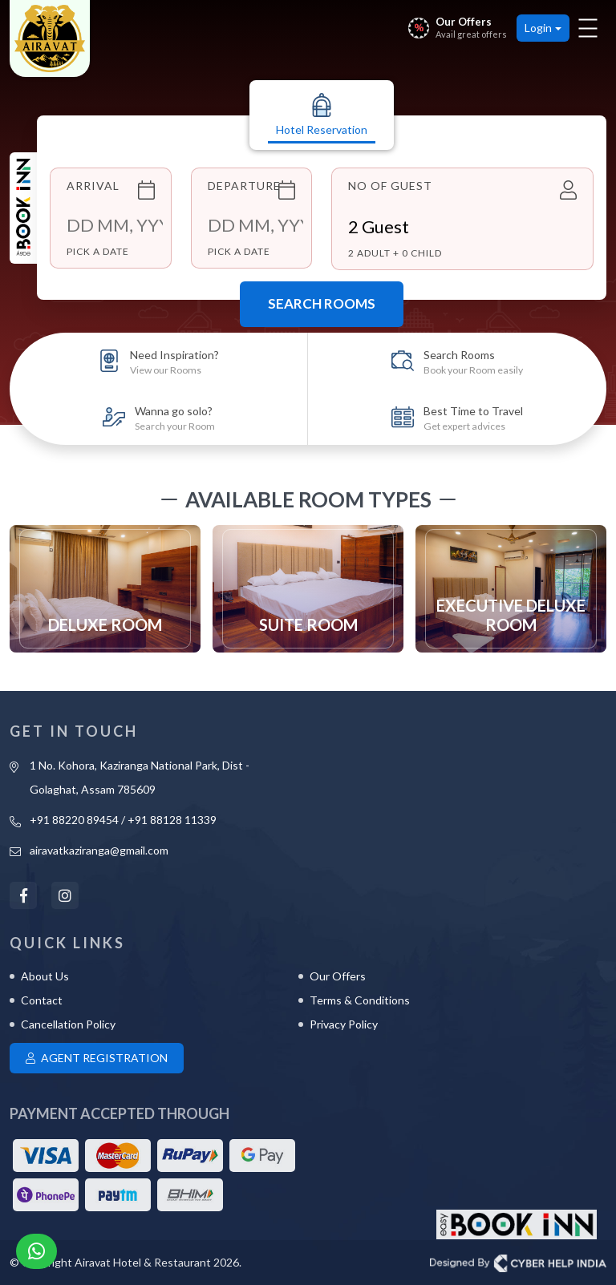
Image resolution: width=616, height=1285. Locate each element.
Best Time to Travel (473, 418)
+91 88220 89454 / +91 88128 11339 (123, 819)
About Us (45, 976)
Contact (42, 1000)
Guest (378, 226)
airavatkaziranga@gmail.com (99, 850)
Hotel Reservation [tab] (321, 114)
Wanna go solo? (175, 418)
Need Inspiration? (174, 362)
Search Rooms (321, 303)
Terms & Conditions (360, 1000)
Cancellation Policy (68, 1024)
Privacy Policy (344, 1024)
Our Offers (338, 976)
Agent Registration (97, 1058)
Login (538, 27)
